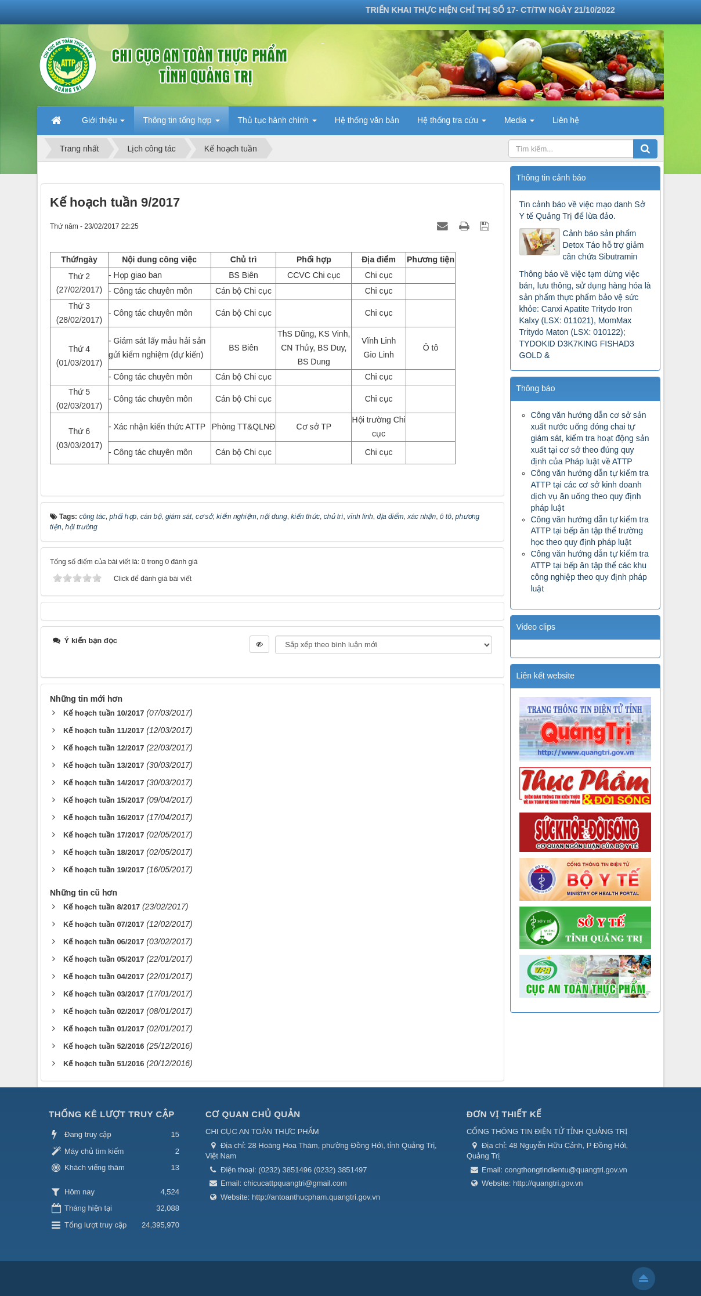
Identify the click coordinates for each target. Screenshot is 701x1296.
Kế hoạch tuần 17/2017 (103, 835)
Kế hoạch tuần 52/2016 (103, 1046)
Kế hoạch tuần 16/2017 (103, 817)
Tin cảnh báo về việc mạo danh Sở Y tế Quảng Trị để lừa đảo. (582, 210)
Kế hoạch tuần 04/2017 (103, 976)
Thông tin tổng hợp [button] (181, 123)
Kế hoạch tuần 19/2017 (103, 869)
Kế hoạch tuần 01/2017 (103, 1028)
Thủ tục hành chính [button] (277, 123)
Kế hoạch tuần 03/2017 (103, 994)
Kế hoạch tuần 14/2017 (103, 782)
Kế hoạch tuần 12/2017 (103, 747)
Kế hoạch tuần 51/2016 (103, 1063)
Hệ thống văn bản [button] (367, 120)
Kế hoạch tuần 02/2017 (103, 1011)
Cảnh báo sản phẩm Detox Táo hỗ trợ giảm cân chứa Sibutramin (603, 245)
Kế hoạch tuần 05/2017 (103, 959)
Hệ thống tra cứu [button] (451, 123)
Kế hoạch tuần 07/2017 (103, 924)
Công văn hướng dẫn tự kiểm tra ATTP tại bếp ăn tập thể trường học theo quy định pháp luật (590, 531)
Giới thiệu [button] (103, 123)
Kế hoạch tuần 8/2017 (101, 906)
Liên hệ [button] (565, 120)
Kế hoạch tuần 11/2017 (103, 730)
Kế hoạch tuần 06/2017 (103, 941)
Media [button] (519, 123)
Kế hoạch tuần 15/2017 (103, 800)
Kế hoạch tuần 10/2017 (103, 713)
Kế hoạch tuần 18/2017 (103, 852)
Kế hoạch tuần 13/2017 (103, 765)
